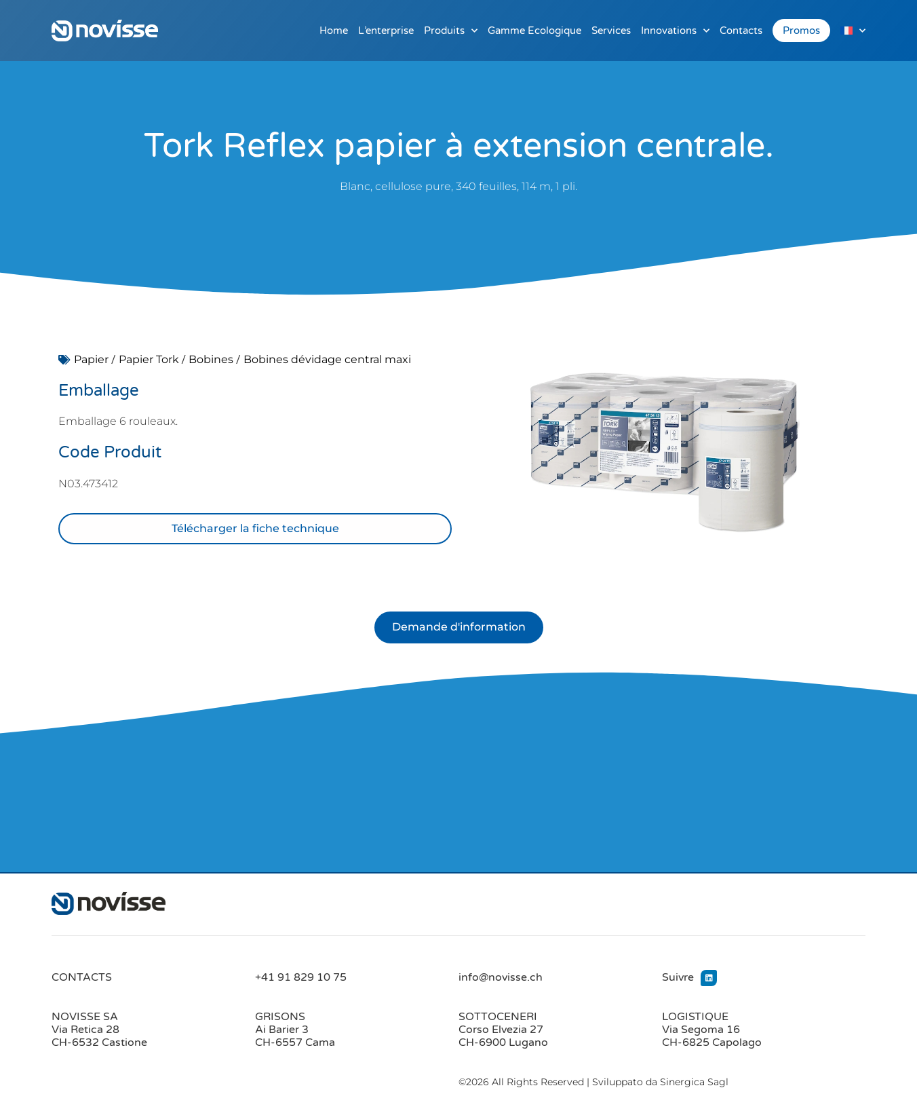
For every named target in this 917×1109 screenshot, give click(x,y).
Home (333, 30)
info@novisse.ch (501, 978)
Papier (91, 359)
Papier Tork (149, 359)
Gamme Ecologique (534, 30)
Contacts (741, 30)
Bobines (211, 359)
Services (611, 30)
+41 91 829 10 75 (301, 978)
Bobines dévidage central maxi (327, 359)
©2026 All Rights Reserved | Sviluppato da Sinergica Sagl (593, 1082)
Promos (801, 30)
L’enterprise (386, 30)
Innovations (675, 30)
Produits (450, 30)
